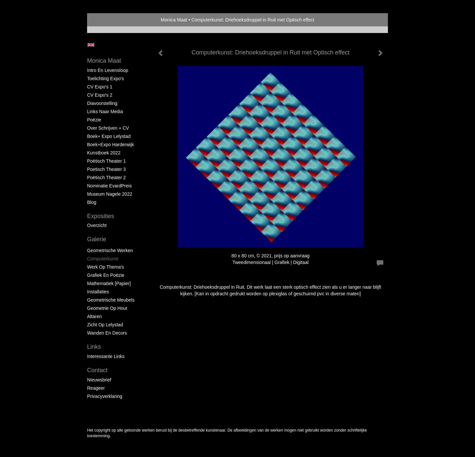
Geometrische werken (110, 250)
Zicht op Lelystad (105, 324)
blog (91, 202)
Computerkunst (102, 258)
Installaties (98, 291)
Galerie (96, 239)
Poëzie (94, 119)
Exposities (100, 216)
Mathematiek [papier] (109, 283)
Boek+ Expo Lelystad (109, 136)
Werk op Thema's (105, 267)
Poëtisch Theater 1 (106, 161)
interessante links (106, 356)
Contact (97, 370)
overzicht (97, 225)
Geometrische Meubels (111, 300)
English (91, 45)
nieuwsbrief (99, 379)
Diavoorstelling (102, 103)
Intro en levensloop (107, 70)
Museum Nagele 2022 (109, 194)
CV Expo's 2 (99, 95)
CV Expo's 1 (99, 86)
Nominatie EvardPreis (109, 185)
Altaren (94, 316)
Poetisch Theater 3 (106, 169)
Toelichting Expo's (105, 78)
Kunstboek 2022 (103, 152)
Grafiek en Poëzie (105, 275)
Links (94, 346)
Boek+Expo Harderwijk (110, 144)
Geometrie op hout (107, 308)
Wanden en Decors (107, 333)
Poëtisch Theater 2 (106, 177)
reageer (96, 388)
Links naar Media (105, 111)
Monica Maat (174, 19)
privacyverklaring (104, 396)
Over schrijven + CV (108, 128)
